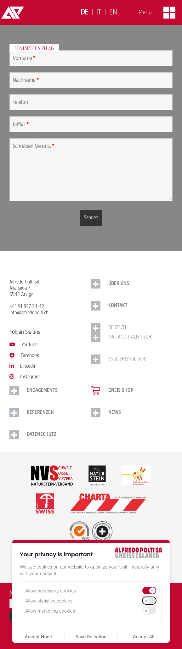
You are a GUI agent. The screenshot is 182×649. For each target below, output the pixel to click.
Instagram (24, 377)
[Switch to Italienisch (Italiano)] (132, 337)
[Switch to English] (113, 12)
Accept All (143, 636)
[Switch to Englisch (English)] (132, 359)
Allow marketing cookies (50, 610)
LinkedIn (23, 366)
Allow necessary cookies (50, 590)
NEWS (114, 412)
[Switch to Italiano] (98, 12)
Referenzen (40, 412)
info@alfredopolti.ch (28, 313)
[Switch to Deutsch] (84, 12)
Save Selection (91, 636)
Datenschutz (41, 434)
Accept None (38, 636)
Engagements (42, 390)
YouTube (23, 345)
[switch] (149, 590)
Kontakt (118, 305)
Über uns (118, 283)
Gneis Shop (121, 390)
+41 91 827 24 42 (26, 306)
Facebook (24, 355)
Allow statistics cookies (48, 600)
